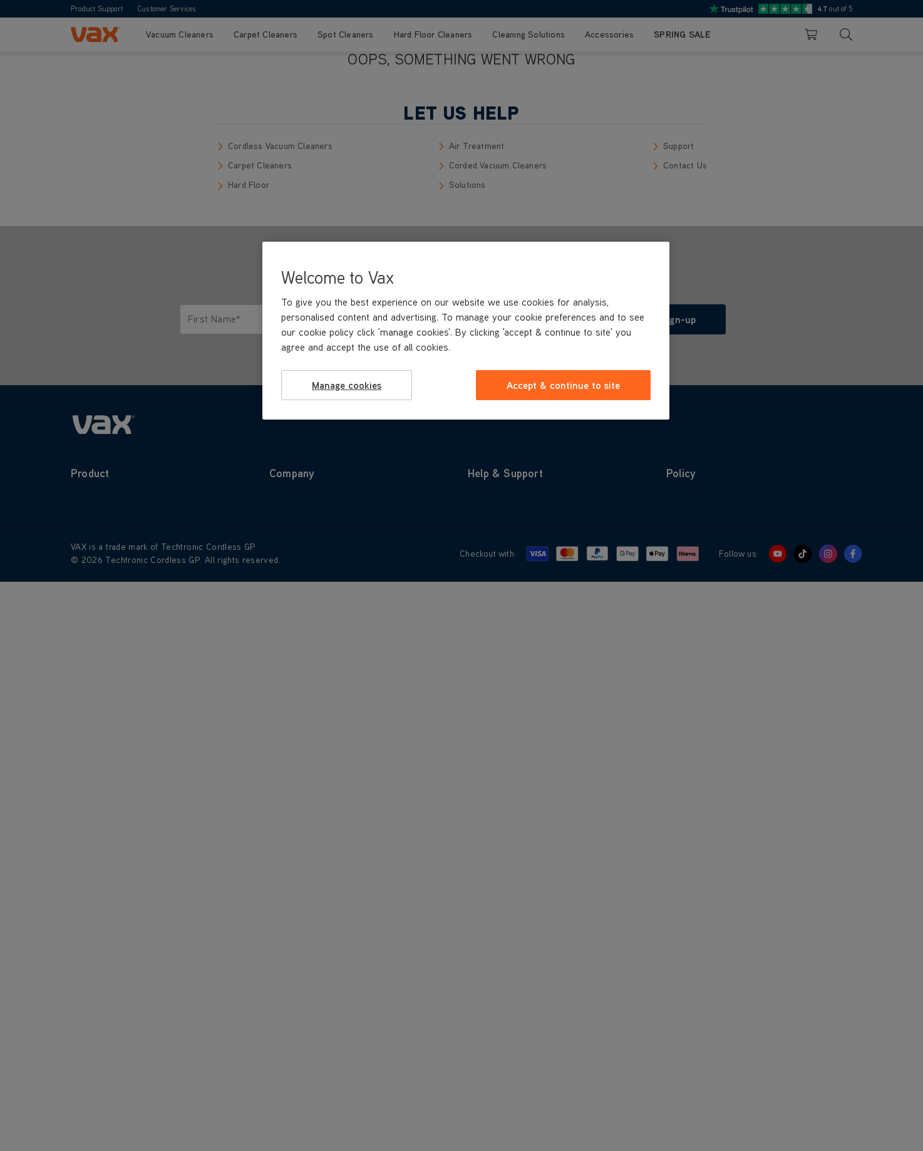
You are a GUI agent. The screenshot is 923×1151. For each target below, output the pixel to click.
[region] (465, 331)
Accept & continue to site (563, 385)
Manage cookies (346, 385)
